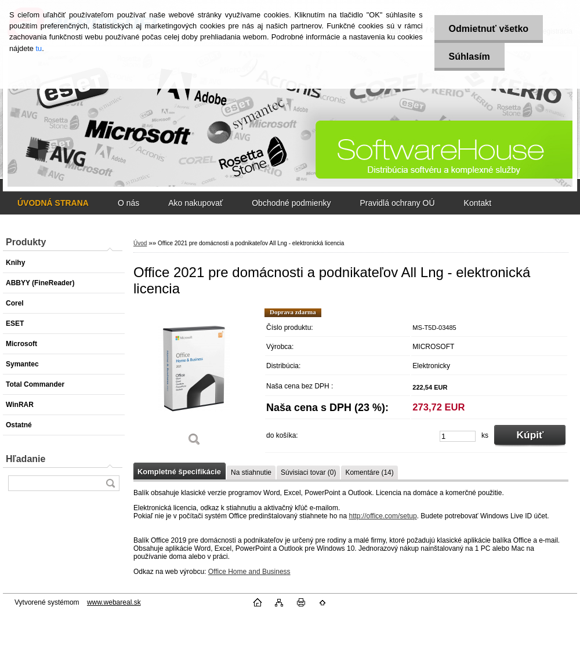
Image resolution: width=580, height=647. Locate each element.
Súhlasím (469, 56)
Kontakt (477, 203)
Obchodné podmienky (291, 203)
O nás (128, 203)
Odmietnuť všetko (488, 29)
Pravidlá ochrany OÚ (397, 203)
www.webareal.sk (114, 602)
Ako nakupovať (195, 203)
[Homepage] (53, 203)
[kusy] (458, 436)
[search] (110, 483)
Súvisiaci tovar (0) (308, 472)
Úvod (140, 243)
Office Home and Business (249, 572)
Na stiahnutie (251, 472)
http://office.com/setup (382, 516)
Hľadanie (25, 459)
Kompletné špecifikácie (179, 471)
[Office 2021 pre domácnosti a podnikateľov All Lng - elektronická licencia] (194, 381)
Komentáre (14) (369, 472)
